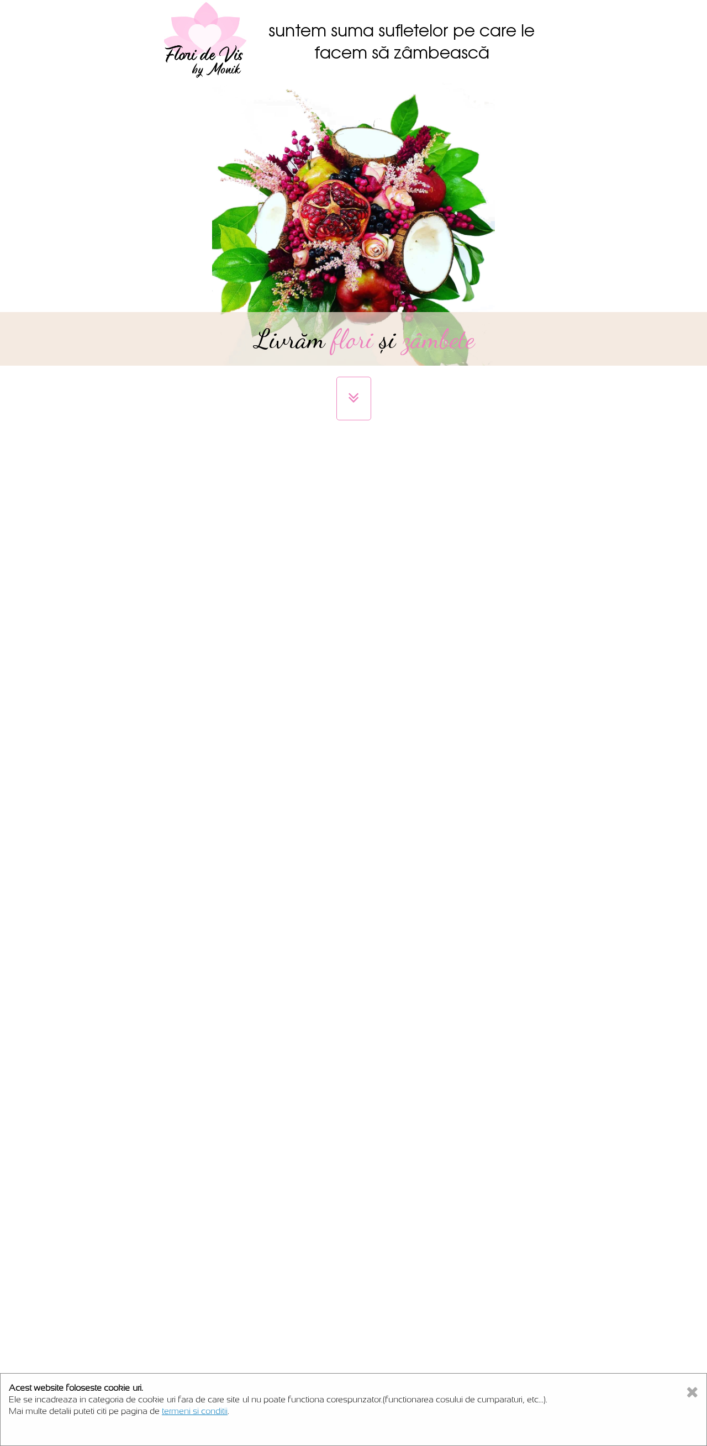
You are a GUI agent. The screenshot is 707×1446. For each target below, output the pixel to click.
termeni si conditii (195, 1411)
